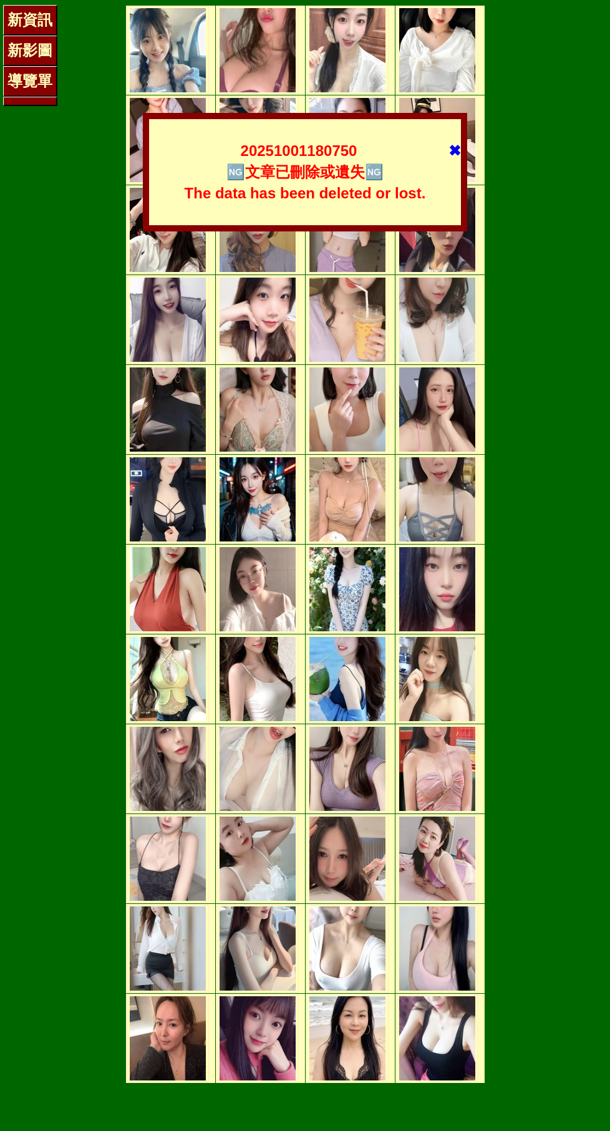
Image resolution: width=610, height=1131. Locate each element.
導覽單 (29, 80)
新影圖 (29, 50)
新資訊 (29, 19)
